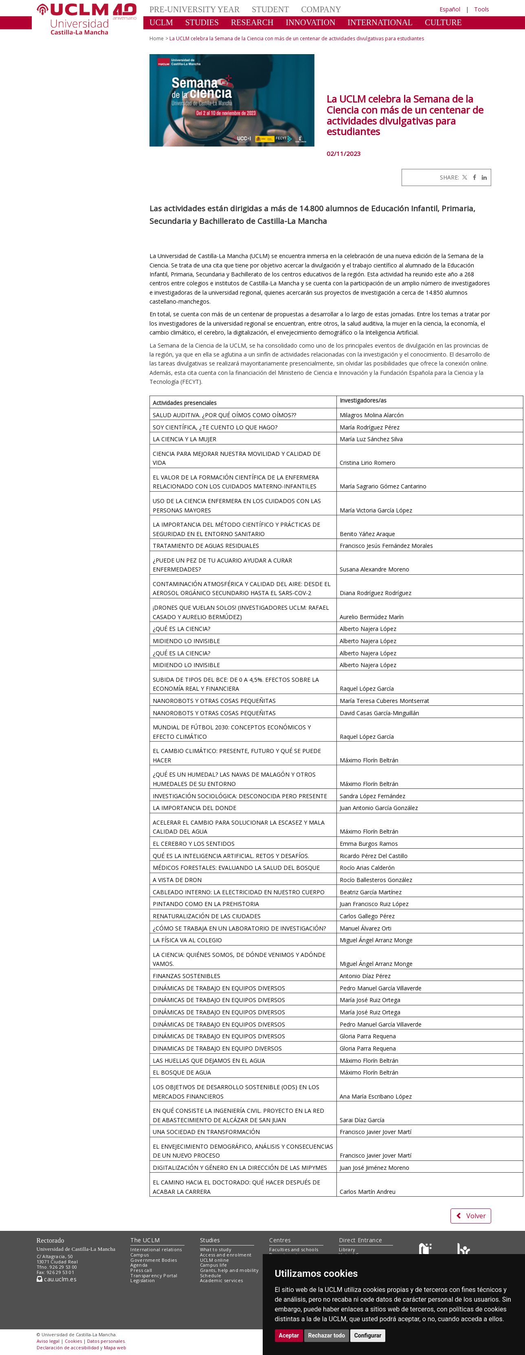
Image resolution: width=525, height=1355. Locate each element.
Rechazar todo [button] (326, 1335)
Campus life (213, 1265)
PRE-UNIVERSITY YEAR (194, 9)
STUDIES (202, 22)
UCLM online (214, 1260)
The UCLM (145, 1240)
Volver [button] (471, 1215)
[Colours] (464, 1251)
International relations (156, 1249)
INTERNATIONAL (380, 22)
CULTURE (443, 22)
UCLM (161, 22)
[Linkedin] (482, 177)
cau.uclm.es (57, 1279)
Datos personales (106, 1341)
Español (449, 9)
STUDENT (270, 9)
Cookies (73, 1341)
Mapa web (115, 1347)
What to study (215, 1249)
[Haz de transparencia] (426, 1251)
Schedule (211, 1275)
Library (347, 1249)
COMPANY (321, 9)
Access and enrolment (226, 1255)
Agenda (138, 1265)
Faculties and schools (293, 1249)
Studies (210, 1240)
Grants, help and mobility (229, 1270)
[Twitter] (464, 177)
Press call (141, 1270)
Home (156, 38)
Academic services (221, 1280)
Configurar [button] (368, 1335)
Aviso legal (48, 1341)
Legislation (142, 1280)
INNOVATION (311, 22)
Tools (481, 9)
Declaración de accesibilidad (68, 1347)
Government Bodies (153, 1260)
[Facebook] (472, 177)
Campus (139, 1255)
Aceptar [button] (289, 1335)
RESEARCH (252, 22)
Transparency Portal (153, 1275)
